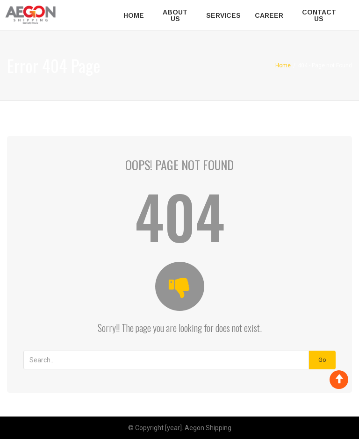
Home (133, 15)
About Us (175, 15)
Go (322, 359)
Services (223, 15)
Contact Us (319, 15)
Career (269, 15)
